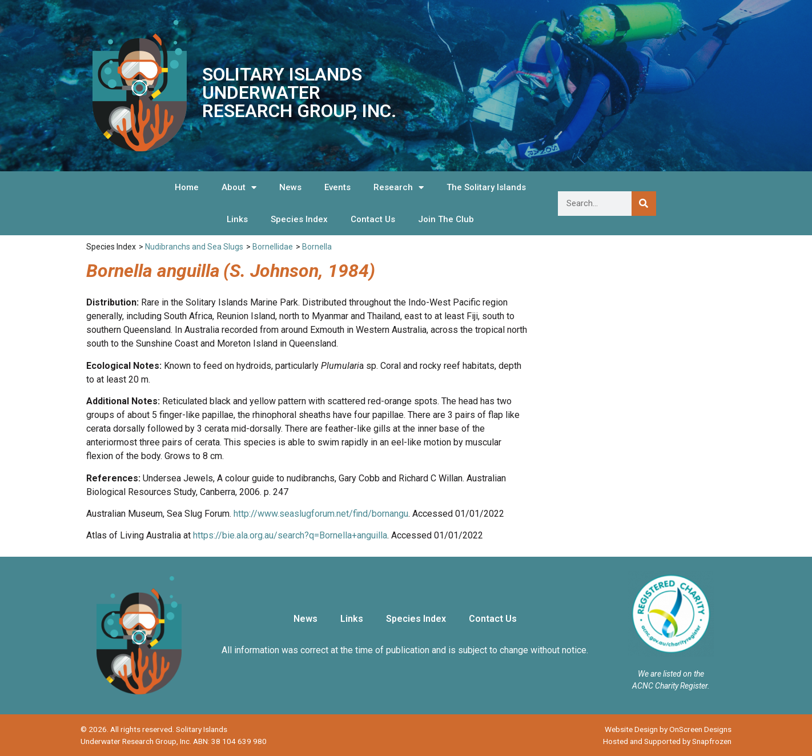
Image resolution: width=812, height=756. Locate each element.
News (290, 187)
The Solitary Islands (486, 187)
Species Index (299, 219)
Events (337, 187)
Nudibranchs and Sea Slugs (194, 246)
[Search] (644, 203)
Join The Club (446, 219)
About (239, 188)
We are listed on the (671, 673)
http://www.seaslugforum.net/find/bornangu (321, 513)
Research (398, 188)
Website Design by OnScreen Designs (668, 729)
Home (187, 187)
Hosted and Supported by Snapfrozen (667, 741)
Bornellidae (272, 246)
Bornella (317, 246)
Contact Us (373, 219)
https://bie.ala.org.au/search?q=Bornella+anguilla (290, 535)
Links (237, 219)
